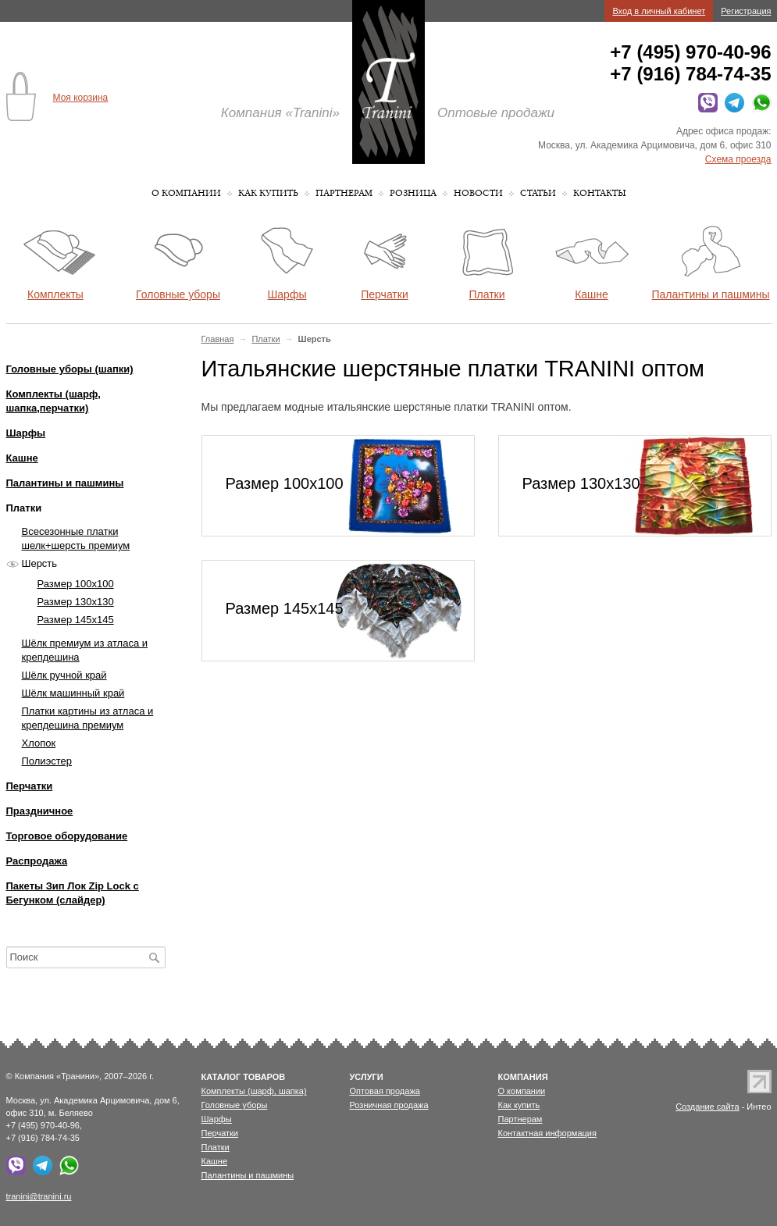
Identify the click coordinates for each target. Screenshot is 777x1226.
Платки (265, 339)
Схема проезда (738, 159)
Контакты (599, 193)
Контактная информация (547, 1133)
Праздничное (39, 811)
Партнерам (343, 193)
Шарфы (26, 433)
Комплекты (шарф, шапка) (254, 1091)
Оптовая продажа (385, 1091)
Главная (217, 339)
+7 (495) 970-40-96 (690, 51)
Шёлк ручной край (64, 675)
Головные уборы (234, 1105)
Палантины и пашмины (65, 483)
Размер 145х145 (75, 619)
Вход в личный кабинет (658, 11)
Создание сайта (707, 1106)
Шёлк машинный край (73, 693)
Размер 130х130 (75, 602)
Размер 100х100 (75, 584)
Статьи (538, 193)
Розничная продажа (389, 1105)
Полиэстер (47, 761)
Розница (413, 193)
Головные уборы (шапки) (70, 369)
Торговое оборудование (67, 836)
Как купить (268, 193)
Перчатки (29, 786)
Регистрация (746, 11)
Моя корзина (81, 97)
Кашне (22, 458)
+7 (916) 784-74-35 (690, 73)
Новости (478, 193)
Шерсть (40, 563)
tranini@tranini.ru (39, 1196)
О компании (186, 193)
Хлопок (39, 743)
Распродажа (37, 861)
